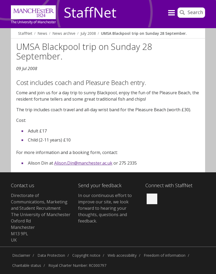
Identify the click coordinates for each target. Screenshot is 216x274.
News (42, 33)
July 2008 (88, 33)
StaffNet (90, 13)
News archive (63, 33)
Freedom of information (164, 255)
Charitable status (26, 265)
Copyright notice (86, 255)
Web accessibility (122, 255)
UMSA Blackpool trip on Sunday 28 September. (144, 33)
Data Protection (51, 255)
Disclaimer (21, 255)
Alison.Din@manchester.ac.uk (83, 163)
